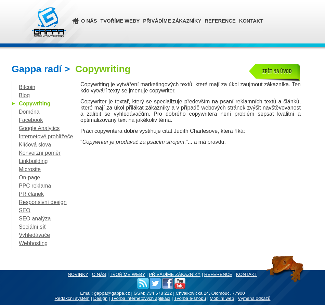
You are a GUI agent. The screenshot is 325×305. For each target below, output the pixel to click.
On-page (29, 177)
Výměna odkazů (254, 298)
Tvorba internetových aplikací (140, 298)
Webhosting (33, 243)
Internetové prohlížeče (46, 136)
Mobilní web (222, 298)
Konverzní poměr (40, 153)
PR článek (31, 194)
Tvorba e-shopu (190, 298)
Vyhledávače (34, 235)
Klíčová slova (35, 145)
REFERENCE (220, 21)
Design (100, 298)
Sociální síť (32, 227)
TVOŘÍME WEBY (120, 21)
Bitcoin (27, 87)
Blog (24, 95)
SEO (24, 210)
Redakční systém (71, 298)
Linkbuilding (33, 161)
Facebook (31, 120)
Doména (29, 112)
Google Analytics (39, 128)
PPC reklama (35, 186)
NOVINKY (78, 274)
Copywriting (34, 103)
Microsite (30, 169)
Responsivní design (43, 202)
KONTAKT (251, 21)
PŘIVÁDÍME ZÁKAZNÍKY (172, 21)
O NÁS (89, 21)
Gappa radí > (71, 69)
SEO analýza (35, 218)
